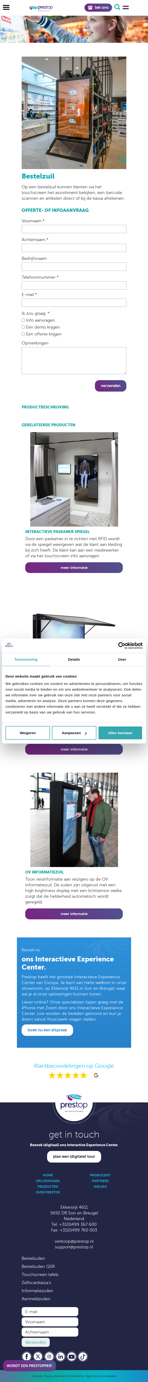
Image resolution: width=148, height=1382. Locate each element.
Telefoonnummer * (40, 277)
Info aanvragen (38, 320)
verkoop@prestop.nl (74, 1241)
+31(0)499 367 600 (78, 1224)
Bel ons (98, 7)
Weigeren (28, 733)
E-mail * (29, 294)
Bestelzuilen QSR (38, 1266)
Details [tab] (74, 659)
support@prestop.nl (74, 1247)
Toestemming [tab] (26, 659)
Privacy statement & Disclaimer (64, 1376)
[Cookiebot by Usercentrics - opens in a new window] (122, 645)
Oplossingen (48, 1181)
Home (48, 1175)
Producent (100, 1175)
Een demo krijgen (41, 327)
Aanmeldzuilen (36, 1298)
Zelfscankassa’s (36, 1282)
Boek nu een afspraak (47, 1030)
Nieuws (100, 1186)
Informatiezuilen (37, 1290)
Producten (48, 1186)
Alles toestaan (120, 733)
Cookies (37, 1376)
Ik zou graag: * (35, 313)
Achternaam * (35, 239)
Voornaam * (33, 220)
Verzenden (110, 385)
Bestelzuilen (33, 1258)
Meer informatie (74, 568)
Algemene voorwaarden (100, 1376)
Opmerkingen (35, 343)
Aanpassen (74, 733)
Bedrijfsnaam (34, 258)
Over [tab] (122, 659)
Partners (100, 1181)
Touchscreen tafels (40, 1274)
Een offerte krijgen (42, 334)
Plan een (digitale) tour (74, 1156)
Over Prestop (48, 1192)
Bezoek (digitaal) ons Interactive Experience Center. (74, 1145)
